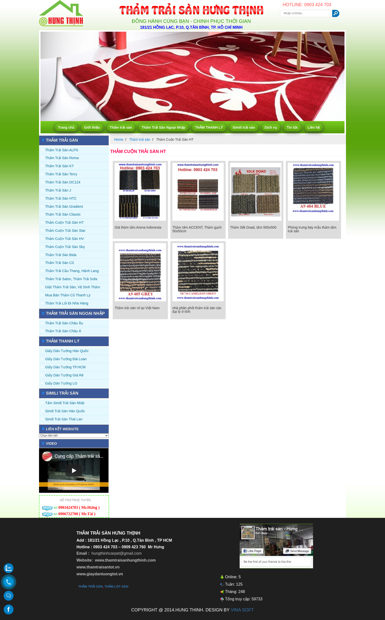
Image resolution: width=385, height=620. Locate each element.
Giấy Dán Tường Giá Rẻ (64, 375)
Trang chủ (66, 127)
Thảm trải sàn (121, 127)
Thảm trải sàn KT (59, 166)
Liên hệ (314, 127)
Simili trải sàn (244, 127)
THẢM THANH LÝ (209, 127)
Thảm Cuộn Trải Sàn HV (64, 239)
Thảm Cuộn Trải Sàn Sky (65, 247)
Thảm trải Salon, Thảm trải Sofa (71, 279)
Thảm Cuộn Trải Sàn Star (65, 231)
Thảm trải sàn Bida (60, 255)
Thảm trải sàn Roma (62, 158)
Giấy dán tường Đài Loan (66, 359)
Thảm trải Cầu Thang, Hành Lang (72, 271)
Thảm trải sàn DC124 (62, 182)
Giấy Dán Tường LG (61, 383)
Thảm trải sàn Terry (61, 174)
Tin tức (292, 127)
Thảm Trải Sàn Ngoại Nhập (163, 127)
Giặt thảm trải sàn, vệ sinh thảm (72, 287)
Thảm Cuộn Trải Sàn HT (64, 222)
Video (51, 443)
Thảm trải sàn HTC (61, 198)
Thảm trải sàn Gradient (64, 206)
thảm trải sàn (90, 586)
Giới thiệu (92, 127)
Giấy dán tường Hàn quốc (67, 351)
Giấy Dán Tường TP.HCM (65, 367)
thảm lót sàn (116, 586)
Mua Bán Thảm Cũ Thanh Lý (67, 295)
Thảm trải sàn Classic (63, 214)
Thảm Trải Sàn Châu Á (63, 331)
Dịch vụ (271, 127)
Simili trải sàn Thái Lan (63, 419)
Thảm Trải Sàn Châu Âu (64, 323)
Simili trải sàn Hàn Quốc (65, 411)
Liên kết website (62, 429)
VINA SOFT (242, 609)
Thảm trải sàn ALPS (61, 150)
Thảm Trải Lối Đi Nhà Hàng (66, 303)
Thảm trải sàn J (58, 190)
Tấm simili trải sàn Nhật (64, 403)
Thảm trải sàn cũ (59, 263)
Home (118, 139)
